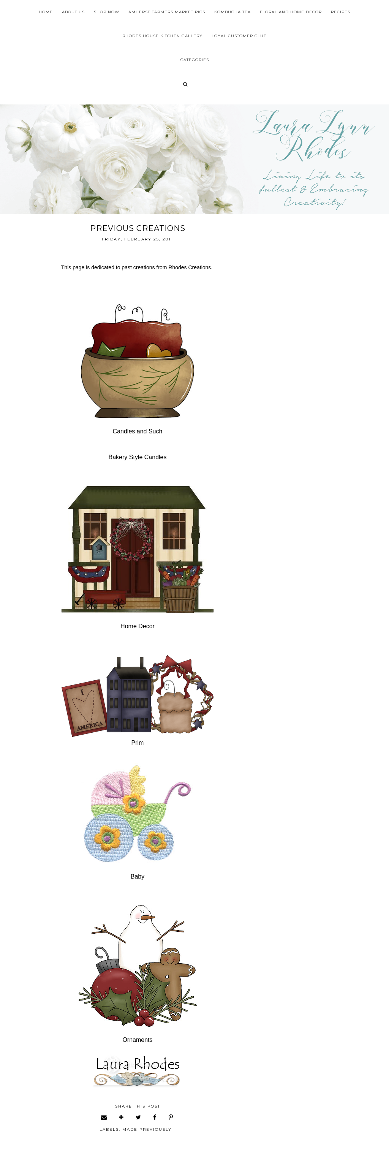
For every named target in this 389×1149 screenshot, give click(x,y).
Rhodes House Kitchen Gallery (162, 35)
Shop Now (106, 11)
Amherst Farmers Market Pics (166, 11)
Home (46, 11)
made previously (147, 1129)
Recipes (340, 11)
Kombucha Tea (232, 11)
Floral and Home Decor (291, 11)
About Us (73, 11)
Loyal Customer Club (239, 35)
